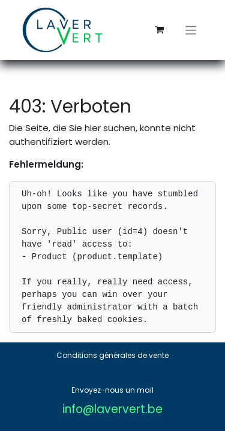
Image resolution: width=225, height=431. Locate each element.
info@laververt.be (112, 409)
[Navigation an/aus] (191, 29)
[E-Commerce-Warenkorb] (160, 30)
